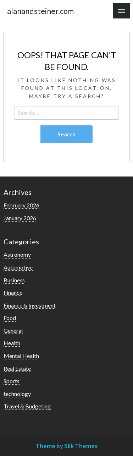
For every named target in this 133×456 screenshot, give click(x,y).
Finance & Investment (30, 305)
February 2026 (21, 205)
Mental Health (21, 355)
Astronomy (17, 254)
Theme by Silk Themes (66, 446)
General (13, 330)
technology (17, 393)
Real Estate (17, 368)
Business (14, 280)
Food (10, 317)
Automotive (18, 267)
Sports (12, 381)
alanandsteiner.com (40, 11)
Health (12, 343)
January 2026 (20, 218)
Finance (13, 292)
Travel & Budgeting (27, 406)
